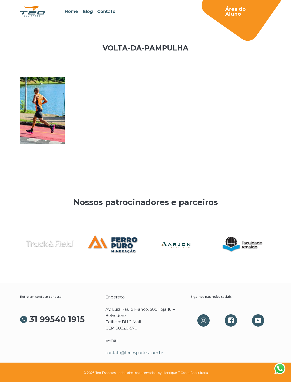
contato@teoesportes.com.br (134, 352)
